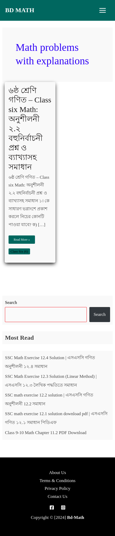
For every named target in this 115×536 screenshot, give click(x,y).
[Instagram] (63, 507)
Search (11, 302)
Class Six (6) (19, 251)
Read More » (21, 238)
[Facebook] (51, 507)
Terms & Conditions (58, 480)
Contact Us (57, 496)
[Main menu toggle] (103, 10)
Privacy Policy (57, 488)
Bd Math (19, 10)
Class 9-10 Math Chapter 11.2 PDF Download (45, 432)
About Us (57, 472)
